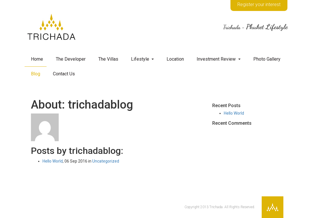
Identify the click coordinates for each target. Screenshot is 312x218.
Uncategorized (105, 161)
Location (175, 59)
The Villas (108, 59)
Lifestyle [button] (140, 59)
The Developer (71, 59)
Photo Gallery (266, 59)
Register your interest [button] (258, 4)
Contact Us (64, 74)
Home (37, 59)
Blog (35, 74)
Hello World (53, 161)
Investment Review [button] (217, 59)
